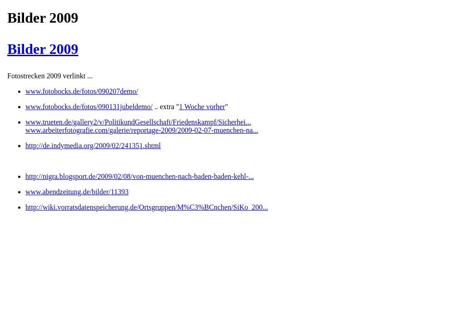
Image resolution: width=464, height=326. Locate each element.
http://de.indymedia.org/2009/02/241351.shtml (93, 145)
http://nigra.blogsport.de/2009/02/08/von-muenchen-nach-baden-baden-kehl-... (139, 176)
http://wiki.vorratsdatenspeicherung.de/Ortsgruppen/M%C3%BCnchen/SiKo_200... (146, 207)
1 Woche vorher (202, 106)
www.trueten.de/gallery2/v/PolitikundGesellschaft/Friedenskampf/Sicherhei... (138, 122)
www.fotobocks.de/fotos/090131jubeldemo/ (89, 106)
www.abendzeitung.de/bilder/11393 (77, 192)
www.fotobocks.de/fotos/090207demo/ (81, 91)
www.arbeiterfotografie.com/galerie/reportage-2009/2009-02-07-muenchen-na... (141, 130)
